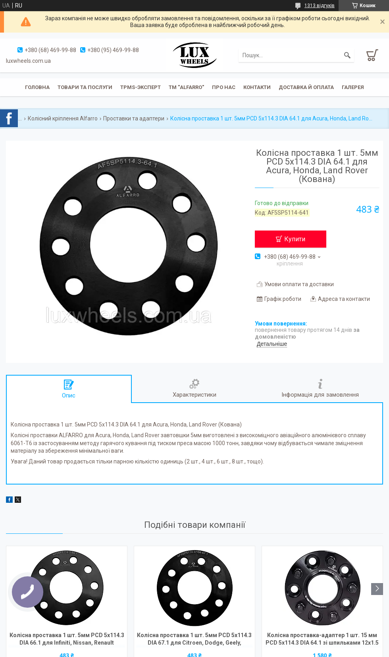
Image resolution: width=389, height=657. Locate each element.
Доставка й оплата (306, 87)
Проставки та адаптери (133, 118)
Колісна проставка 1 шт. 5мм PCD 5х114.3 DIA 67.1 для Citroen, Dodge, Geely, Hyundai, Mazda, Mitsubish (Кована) (194, 639)
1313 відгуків (319, 5)
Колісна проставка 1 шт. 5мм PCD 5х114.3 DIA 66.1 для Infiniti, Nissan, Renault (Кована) (67, 639)
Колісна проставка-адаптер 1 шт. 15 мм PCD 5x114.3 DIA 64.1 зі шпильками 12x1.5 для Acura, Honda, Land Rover (322, 639)
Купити (294, 239)
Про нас (223, 87)
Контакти (257, 87)
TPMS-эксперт (140, 87)
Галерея (353, 87)
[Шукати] (347, 55)
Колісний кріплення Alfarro (63, 118)
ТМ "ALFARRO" (186, 87)
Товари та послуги (85, 87)
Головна (37, 87)
